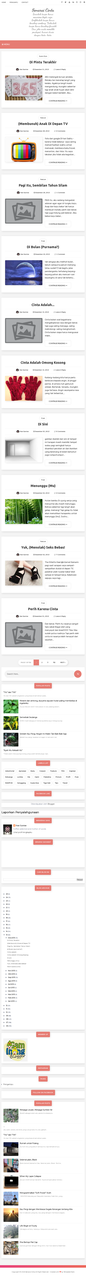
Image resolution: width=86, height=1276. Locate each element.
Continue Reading (58, 101)
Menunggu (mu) (43, 486)
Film (63, 771)
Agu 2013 (11, 981)
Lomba (20, 777)
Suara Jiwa (43, 56)
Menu (6, 44)
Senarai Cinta (43, 10)
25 (7, 894)
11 (6, 1009)
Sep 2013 (12, 977)
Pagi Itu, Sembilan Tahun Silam (43, 185)
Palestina (47, 777)
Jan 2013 (11, 1001)
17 (7, 921)
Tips (56, 783)
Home (4, 2)
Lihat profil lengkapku (22, 832)
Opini (37, 777)
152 (54, 662)
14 (7, 931)
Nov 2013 (11, 971)
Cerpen (42, 771)
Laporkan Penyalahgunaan (20, 812)
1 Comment (60, 193)
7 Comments (60, 555)
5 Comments (60, 431)
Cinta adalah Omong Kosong (43, 362)
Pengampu (14, 2)
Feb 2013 (11, 998)
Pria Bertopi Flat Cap (29, 1242)
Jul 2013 (11, 984)
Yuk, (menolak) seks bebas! (43, 547)
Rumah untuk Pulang (29, 1143)
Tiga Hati (46, 783)
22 (7, 904)
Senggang (21, 783)
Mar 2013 (11, 994)
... (4, 1126)
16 (7, 925)
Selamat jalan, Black (28, 1160)
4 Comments (60, 131)
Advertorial (9, 771)
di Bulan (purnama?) (43, 247)
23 (7, 901)
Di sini (43, 424)
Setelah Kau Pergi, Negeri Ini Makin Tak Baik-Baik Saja (43, 734)
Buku (33, 771)
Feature (43, 118)
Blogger (51, 804)
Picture (58, 777)
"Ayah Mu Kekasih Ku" (12, 750)
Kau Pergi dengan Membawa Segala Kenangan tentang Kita (46, 1209)
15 (7, 928)
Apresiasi (22, 771)
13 (7, 935)
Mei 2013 (11, 991)
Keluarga (9, 777)
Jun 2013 (11, 988)
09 (7, 1016)
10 (7, 1012)
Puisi (43, 241)
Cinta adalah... (43, 305)
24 (7, 897)
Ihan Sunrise (21, 825)
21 (7, 907)
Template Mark (69, 1272)
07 (7, 1022)
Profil (68, 777)
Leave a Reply (61, 69)
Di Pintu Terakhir (43, 62)
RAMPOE (9, 783)
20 (7, 911)
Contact (25, 2)
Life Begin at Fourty (28, 1226)
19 (7, 914)
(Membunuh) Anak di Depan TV (43, 124)
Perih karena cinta (43, 609)
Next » (62, 662)
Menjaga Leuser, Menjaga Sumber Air (36, 1110)
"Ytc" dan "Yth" (9, 692)
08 (7, 1019)
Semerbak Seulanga (28, 717)
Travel (65, 783)
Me (28, 777)
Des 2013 (11, 938)
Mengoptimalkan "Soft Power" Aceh (35, 1193)
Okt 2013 (11, 974)
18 (7, 918)
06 (7, 1026)
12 (7, 1005)
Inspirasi (72, 771)
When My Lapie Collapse (30, 1176)
